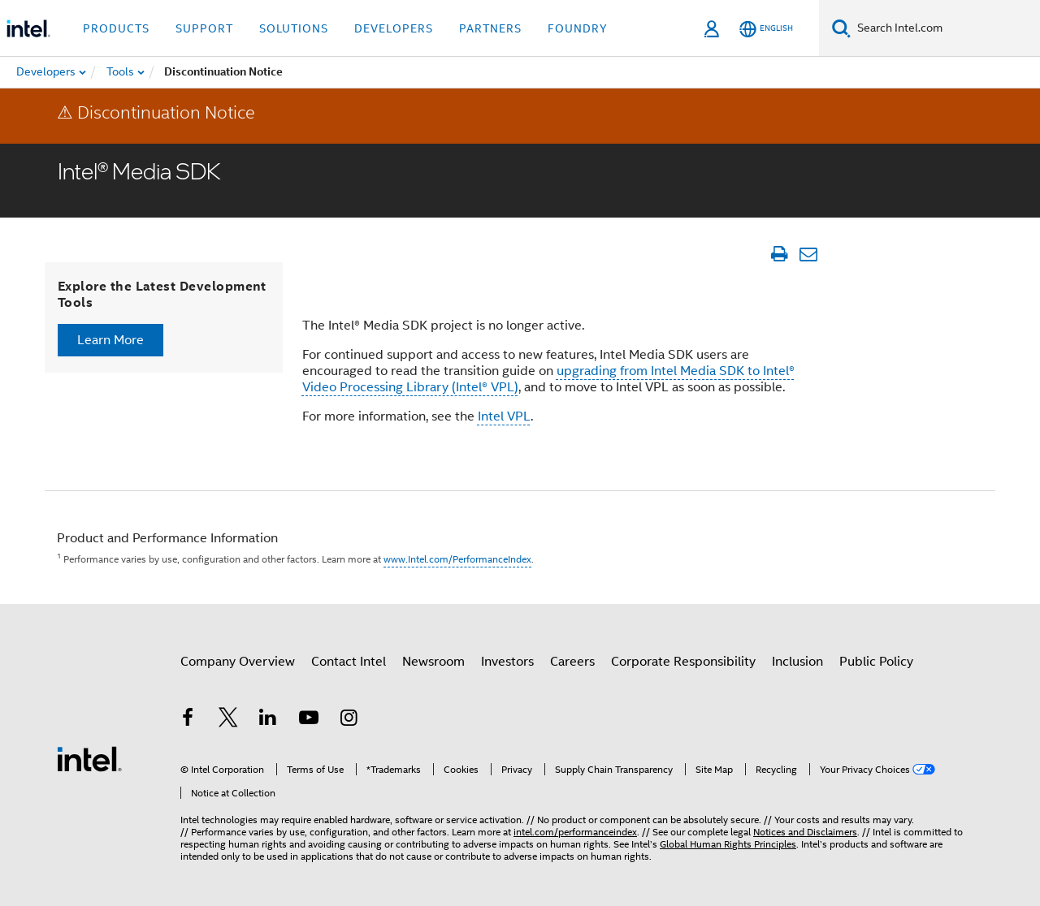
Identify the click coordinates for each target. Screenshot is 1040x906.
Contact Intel (348, 662)
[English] (766, 29)
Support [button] (204, 28)
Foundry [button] (578, 28)
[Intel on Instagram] (348, 720)
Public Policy (876, 662)
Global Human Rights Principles (728, 844)
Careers (572, 662)
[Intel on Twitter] (228, 720)
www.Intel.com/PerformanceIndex (457, 559)
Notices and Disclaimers (805, 832)
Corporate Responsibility (683, 662)
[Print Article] (778, 254)
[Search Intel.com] (945, 28)
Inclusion (797, 662)
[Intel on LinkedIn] (268, 720)
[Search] (841, 28)
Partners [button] (490, 28)
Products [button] (116, 28)
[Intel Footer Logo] (89, 758)
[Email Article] (808, 254)
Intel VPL (504, 416)
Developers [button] (393, 28)
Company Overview (237, 662)
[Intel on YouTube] (309, 720)
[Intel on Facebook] (188, 720)
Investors (507, 662)
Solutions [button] (293, 28)
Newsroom (433, 662)
